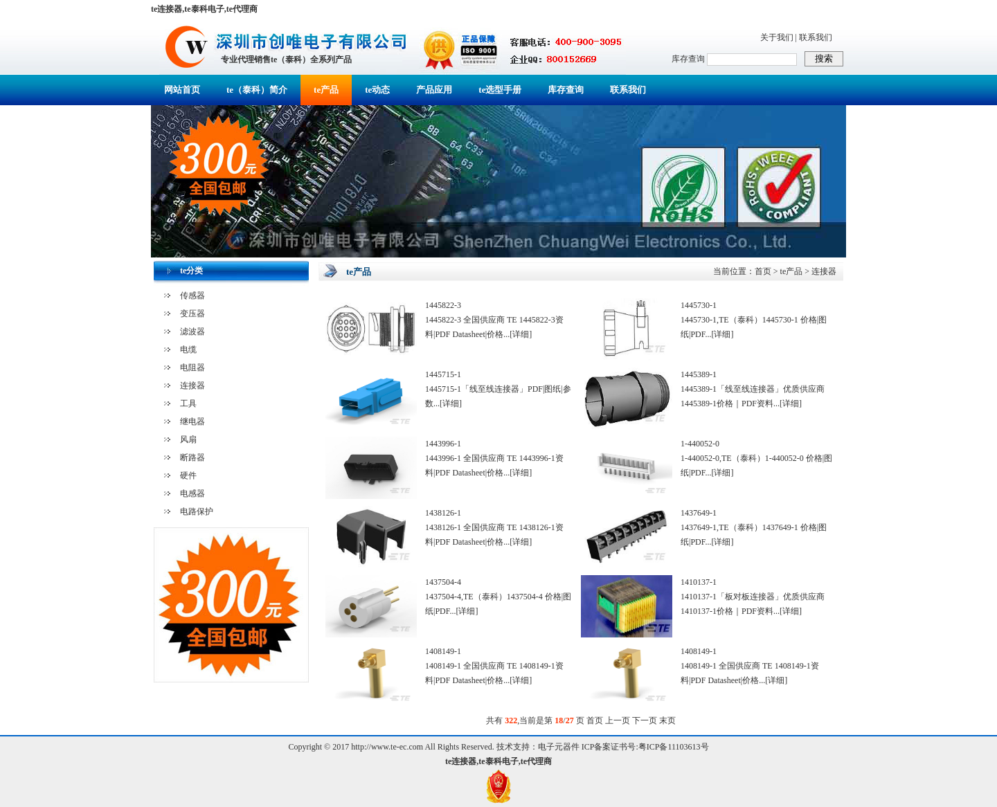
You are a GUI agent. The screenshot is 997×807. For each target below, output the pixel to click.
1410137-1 (699, 582)
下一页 (644, 720)
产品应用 (434, 89)
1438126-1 (443, 513)
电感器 (192, 493)
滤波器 (192, 331)
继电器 (192, 421)
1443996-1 (443, 443)
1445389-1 (699, 374)
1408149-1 (443, 651)
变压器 (192, 313)
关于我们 (776, 37)
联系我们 (815, 37)
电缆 (188, 349)
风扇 (188, 439)
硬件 (188, 475)
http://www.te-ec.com (387, 747)
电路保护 (196, 511)
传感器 (192, 295)
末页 (667, 720)
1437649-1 (699, 513)
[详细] (521, 334)
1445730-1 (699, 305)
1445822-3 (443, 305)
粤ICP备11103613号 (673, 747)
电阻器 (192, 367)
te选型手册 (499, 89)
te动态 (377, 89)
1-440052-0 (700, 443)
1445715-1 (443, 374)
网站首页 (182, 89)
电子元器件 (559, 747)
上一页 (617, 720)
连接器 (192, 385)
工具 (188, 403)
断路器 (192, 457)
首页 (763, 271)
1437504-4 (443, 582)
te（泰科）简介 (256, 89)
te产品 (326, 89)
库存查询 (566, 89)
